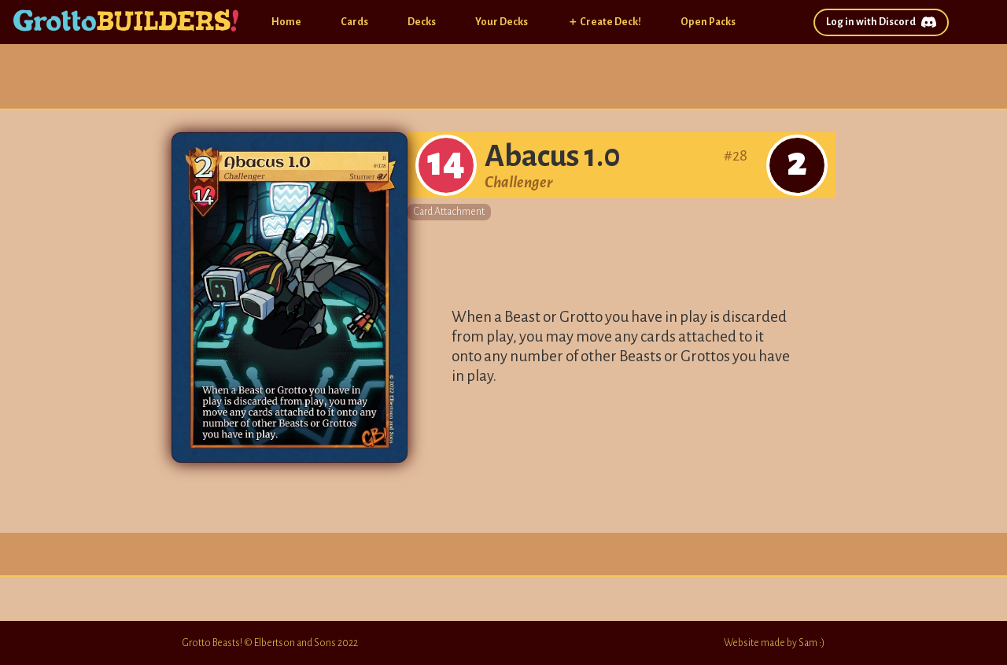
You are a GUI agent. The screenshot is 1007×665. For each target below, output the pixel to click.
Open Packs (708, 22)
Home (286, 22)
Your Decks (501, 22)
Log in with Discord (880, 22)
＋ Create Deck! (604, 22)
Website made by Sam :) (774, 642)
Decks (422, 22)
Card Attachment (449, 211)
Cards (354, 22)
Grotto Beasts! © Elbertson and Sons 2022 (270, 642)
